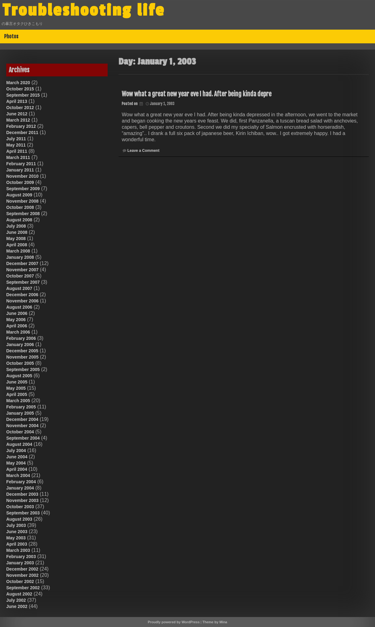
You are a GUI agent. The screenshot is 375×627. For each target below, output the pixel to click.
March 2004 (18, 475)
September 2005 (23, 369)
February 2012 (21, 126)
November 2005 (22, 356)
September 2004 (23, 438)
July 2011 (16, 138)
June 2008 (16, 232)
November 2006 (22, 300)
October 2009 (20, 182)
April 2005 (16, 394)
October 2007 (20, 275)
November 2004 (22, 425)
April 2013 (16, 101)
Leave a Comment (143, 150)
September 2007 (23, 282)
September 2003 (23, 512)
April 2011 (16, 151)
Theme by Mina (214, 622)
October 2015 (20, 88)
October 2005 (20, 363)
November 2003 (22, 500)
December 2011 (22, 132)
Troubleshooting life (84, 10)
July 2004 (16, 450)
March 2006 (18, 332)
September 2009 (23, 188)
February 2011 (21, 163)
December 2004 (22, 419)
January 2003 (20, 562)
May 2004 (16, 463)
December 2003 (22, 494)
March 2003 (18, 550)
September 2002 (23, 587)
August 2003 (19, 519)
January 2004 (20, 487)
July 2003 (16, 525)
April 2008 (16, 244)
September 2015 (23, 95)
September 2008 (23, 213)
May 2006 (16, 319)
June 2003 (16, 531)
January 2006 (20, 344)
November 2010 (22, 176)
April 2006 (16, 325)
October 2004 (20, 431)
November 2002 (22, 575)
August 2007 (19, 288)
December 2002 (22, 569)
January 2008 (20, 257)
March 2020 (18, 82)
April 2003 (16, 544)
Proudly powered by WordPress (174, 622)
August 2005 (19, 375)
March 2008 (18, 250)
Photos (11, 36)
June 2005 (16, 381)
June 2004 (16, 456)
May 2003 (16, 537)
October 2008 (20, 207)
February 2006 (21, 338)
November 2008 (22, 201)
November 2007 (22, 269)
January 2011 (20, 169)
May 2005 (16, 388)
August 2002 (19, 593)
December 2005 (22, 350)
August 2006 (19, 307)
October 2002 (20, 581)
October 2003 (20, 506)
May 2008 (16, 238)
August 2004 (19, 444)
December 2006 (22, 294)
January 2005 (20, 413)
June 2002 (16, 606)
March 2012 (18, 120)
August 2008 (19, 219)
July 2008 (16, 226)
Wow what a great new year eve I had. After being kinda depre (196, 94)
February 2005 (21, 406)
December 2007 (22, 263)
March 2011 (18, 157)
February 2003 (21, 556)
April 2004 (16, 469)
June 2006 (16, 313)
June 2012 (16, 113)
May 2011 (16, 144)
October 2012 (20, 107)
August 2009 (19, 194)
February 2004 (21, 481)
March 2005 (18, 400)
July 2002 (16, 600)
